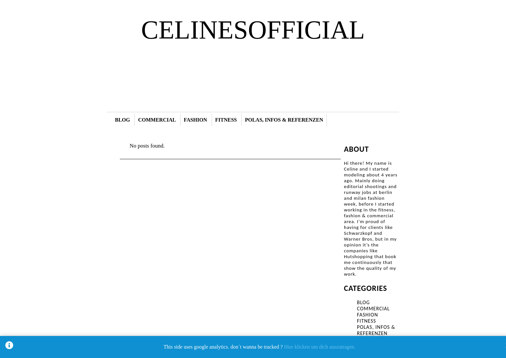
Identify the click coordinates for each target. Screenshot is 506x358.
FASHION (195, 120)
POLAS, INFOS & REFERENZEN (284, 120)
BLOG (122, 120)
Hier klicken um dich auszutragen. (319, 347)
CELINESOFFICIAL (253, 30)
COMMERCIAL (157, 120)
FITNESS (226, 120)
